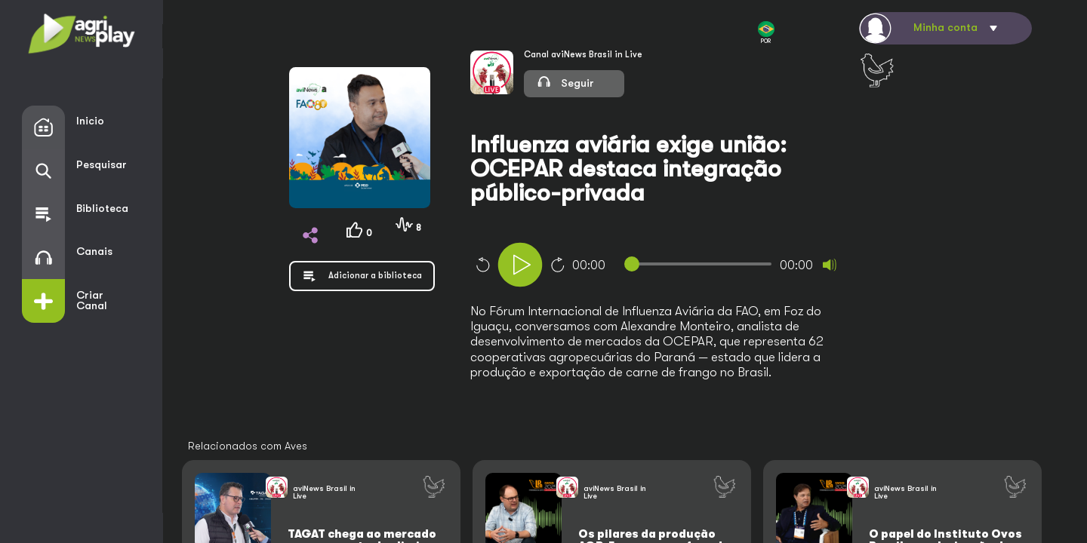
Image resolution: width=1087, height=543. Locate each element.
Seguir (565, 81)
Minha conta (945, 27)
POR (766, 33)
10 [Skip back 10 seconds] (482, 264)
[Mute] (829, 264)
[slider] (700, 263)
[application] (684, 266)
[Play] (520, 264)
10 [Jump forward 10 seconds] (557, 264)
